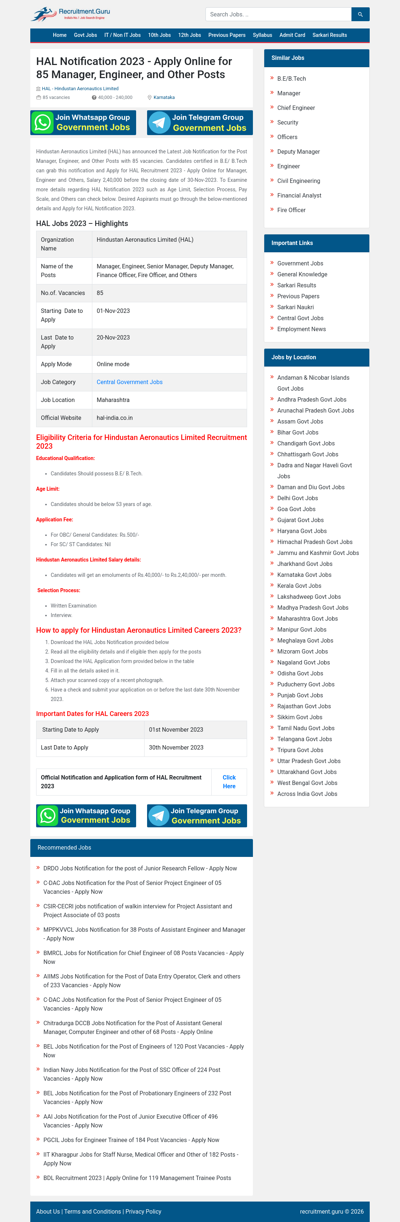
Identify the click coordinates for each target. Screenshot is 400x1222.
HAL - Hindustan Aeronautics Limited (80, 88)
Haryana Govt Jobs (302, 531)
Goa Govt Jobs (296, 509)
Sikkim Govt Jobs (300, 717)
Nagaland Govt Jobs (303, 662)
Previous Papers (227, 35)
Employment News (301, 329)
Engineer (288, 166)
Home (60, 35)
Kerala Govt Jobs (299, 585)
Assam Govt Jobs (300, 421)
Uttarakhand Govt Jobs (307, 772)
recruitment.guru (321, 1211)
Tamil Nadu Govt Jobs (306, 728)
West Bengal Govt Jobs (307, 782)
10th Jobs (159, 35)
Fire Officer (291, 210)
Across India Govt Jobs (307, 793)
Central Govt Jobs (300, 318)
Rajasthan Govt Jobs (304, 706)
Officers (287, 137)
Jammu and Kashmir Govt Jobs (318, 552)
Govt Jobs (85, 35)
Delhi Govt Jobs (297, 498)
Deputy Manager (298, 151)
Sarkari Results (329, 35)
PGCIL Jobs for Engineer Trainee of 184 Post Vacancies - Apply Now (131, 1140)
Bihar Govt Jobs (298, 432)
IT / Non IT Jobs (122, 35)
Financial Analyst (299, 195)
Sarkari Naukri (295, 307)
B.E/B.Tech (291, 78)
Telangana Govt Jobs (304, 739)
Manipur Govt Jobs (302, 629)
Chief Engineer (296, 107)
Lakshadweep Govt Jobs (309, 596)
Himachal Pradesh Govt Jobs (315, 542)
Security (287, 122)
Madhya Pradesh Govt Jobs (313, 607)
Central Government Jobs (130, 382)
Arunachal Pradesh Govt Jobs (315, 410)
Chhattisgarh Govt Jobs (307, 454)
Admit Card (292, 35)
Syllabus (262, 35)
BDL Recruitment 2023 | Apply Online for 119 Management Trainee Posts (137, 1178)
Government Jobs (300, 263)
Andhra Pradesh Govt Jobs (311, 399)
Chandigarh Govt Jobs (306, 443)
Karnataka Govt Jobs (304, 574)
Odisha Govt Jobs (300, 673)
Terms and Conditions (92, 1211)
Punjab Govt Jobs (300, 695)
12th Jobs (189, 35)
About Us (48, 1211)
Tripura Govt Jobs (300, 750)
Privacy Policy (144, 1211)
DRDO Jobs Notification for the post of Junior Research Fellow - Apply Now (140, 868)
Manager (288, 93)
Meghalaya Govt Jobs (305, 640)
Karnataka (164, 97)
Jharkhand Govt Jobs (304, 563)
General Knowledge (302, 274)
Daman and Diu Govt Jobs (311, 487)
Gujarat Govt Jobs (300, 520)
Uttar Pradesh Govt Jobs (309, 761)
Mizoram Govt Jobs (302, 651)
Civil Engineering (298, 180)
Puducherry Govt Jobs (306, 684)
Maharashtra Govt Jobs (307, 618)
